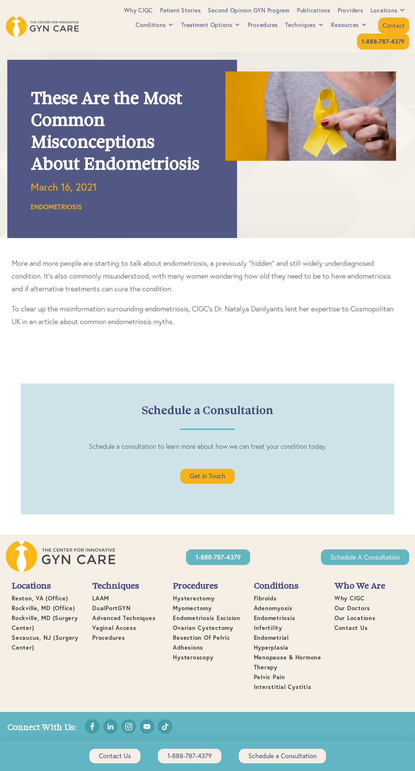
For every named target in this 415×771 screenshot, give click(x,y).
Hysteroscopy (193, 657)
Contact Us (351, 627)
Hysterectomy (193, 598)
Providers (350, 10)
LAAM (100, 598)
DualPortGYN (111, 608)
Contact (394, 25)
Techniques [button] (304, 24)
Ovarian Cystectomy (203, 627)
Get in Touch (207, 476)
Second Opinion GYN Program (249, 10)
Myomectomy (192, 608)
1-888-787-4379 (189, 756)
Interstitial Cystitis (282, 686)
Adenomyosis (273, 608)
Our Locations (355, 618)
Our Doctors (352, 608)
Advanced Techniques (123, 618)
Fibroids (265, 598)
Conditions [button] (155, 24)
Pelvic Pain (269, 677)
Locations (388, 10)
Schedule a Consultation (365, 557)
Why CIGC (138, 10)
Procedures (263, 24)
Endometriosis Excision (206, 618)
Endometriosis (56, 206)
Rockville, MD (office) (43, 608)
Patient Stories (180, 10)
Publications (313, 10)
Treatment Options (211, 24)
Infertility (268, 627)
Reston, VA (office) (40, 598)
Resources (349, 24)
